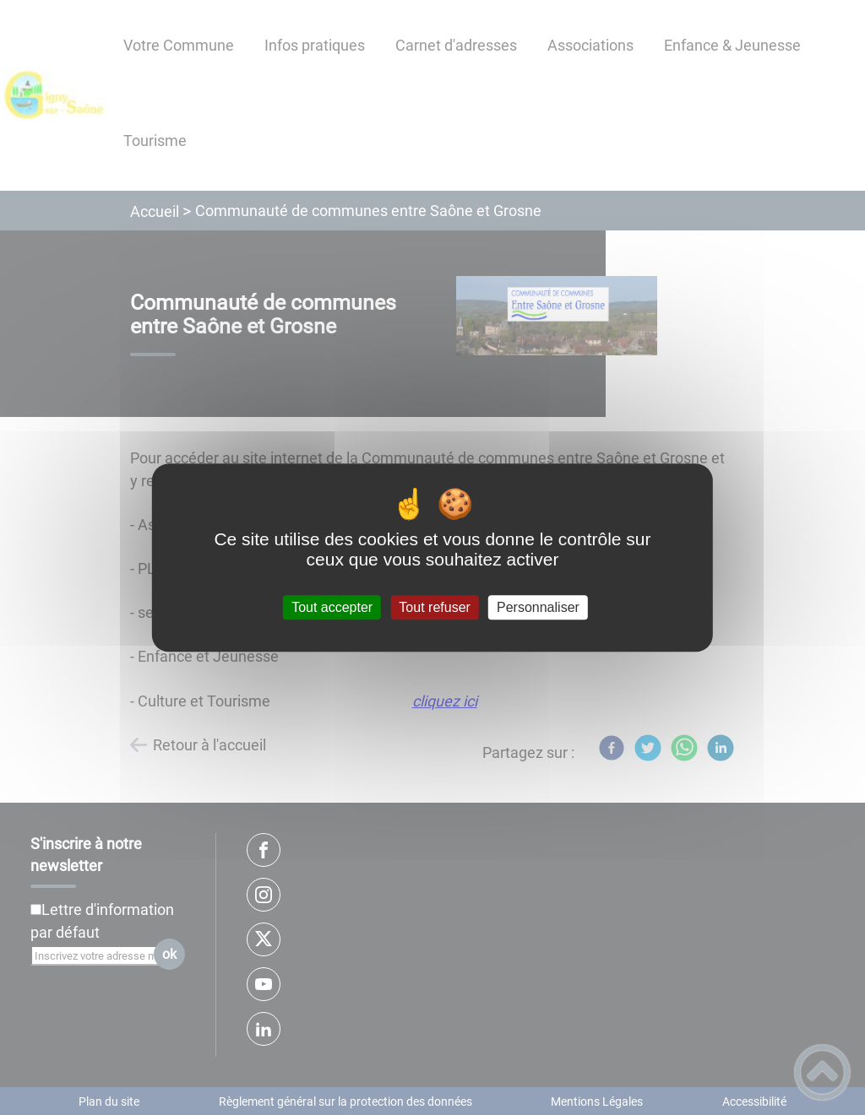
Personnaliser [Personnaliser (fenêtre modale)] (538, 607)
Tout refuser (434, 607)
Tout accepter (332, 607)
